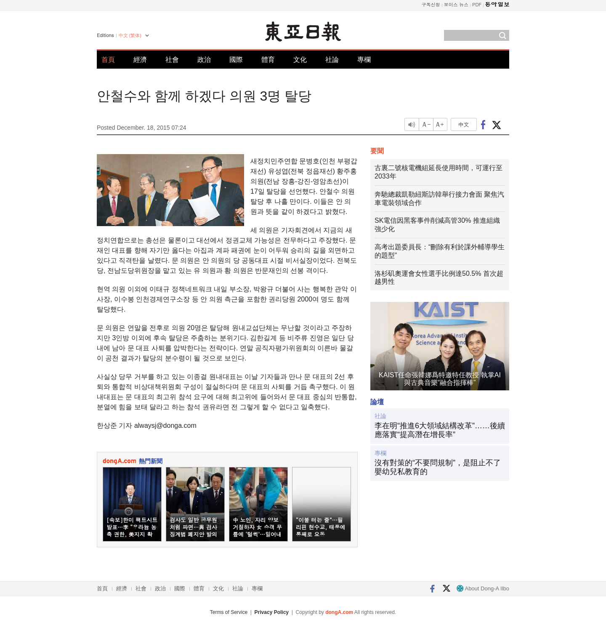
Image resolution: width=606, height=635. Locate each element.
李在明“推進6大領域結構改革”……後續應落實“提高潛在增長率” (440, 430)
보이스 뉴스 (456, 4)
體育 (268, 59)
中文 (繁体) (130, 35)
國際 (236, 59)
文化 (300, 59)
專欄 (364, 59)
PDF (476, 4)
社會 (172, 59)
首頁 (108, 59)
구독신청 (431, 4)
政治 (204, 59)
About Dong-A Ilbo (483, 588)
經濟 (140, 59)
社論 (332, 59)
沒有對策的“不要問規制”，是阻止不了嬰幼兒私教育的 (438, 467)
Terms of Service (228, 612)
